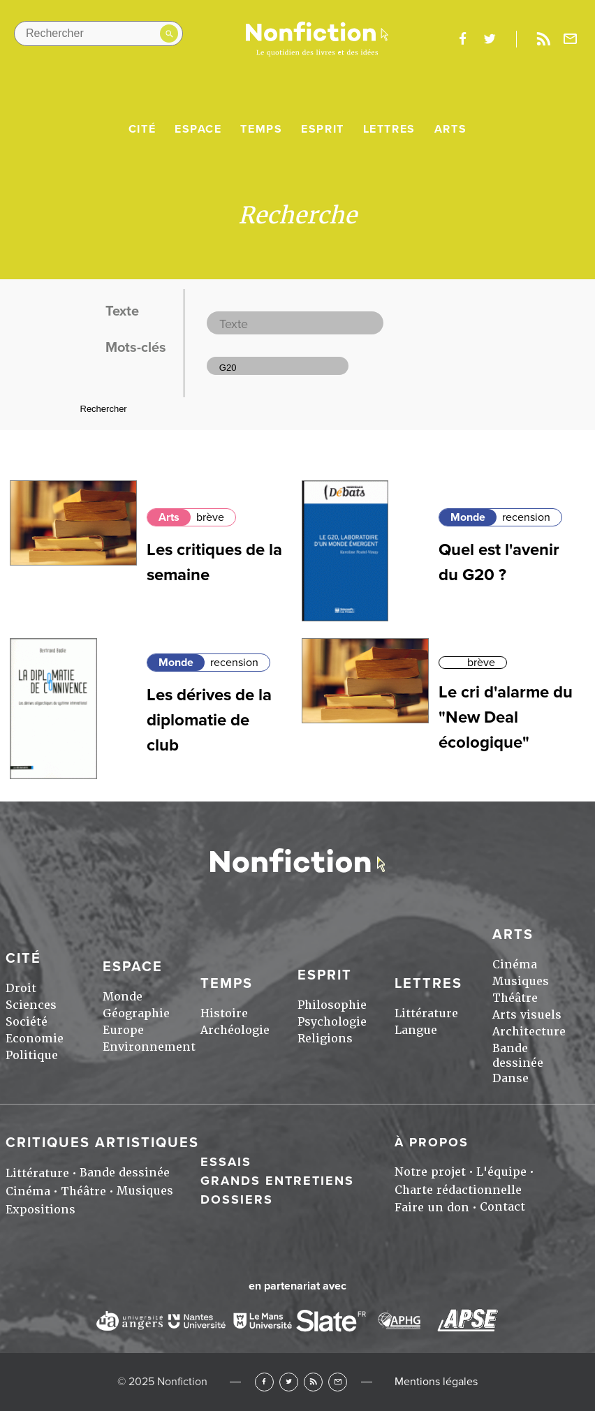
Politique (32, 1055)
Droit (21, 988)
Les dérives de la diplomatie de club (209, 720)
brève (210, 517)
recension (526, 517)
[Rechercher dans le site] (98, 33)
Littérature (426, 1013)
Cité (142, 129)
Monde (467, 517)
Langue (416, 1030)
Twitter (288, 1382)
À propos (432, 1142)
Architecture (529, 1031)
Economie (35, 1038)
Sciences (31, 1005)
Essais (225, 1161)
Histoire (224, 1013)
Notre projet (430, 1172)
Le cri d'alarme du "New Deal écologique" (506, 717)
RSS (313, 1382)
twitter (489, 39)
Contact (502, 1206)
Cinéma (514, 964)
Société (26, 1021)
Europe (123, 1030)
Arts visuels (526, 1014)
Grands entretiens (277, 1180)
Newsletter (570, 39)
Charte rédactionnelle (458, 1190)
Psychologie (332, 1021)
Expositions (40, 1209)
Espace (198, 129)
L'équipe (501, 1172)
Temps (261, 129)
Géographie (136, 1013)
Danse (510, 1078)
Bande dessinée (517, 1055)
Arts (450, 129)
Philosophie (332, 1005)
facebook (462, 39)
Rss (543, 39)
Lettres (389, 129)
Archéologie (235, 1030)
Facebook (264, 1382)
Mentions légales (436, 1382)
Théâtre (515, 998)
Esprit (322, 129)
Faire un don (432, 1207)
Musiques (520, 981)
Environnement (149, 1047)
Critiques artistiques (102, 1143)
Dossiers (236, 1199)
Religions (325, 1038)
